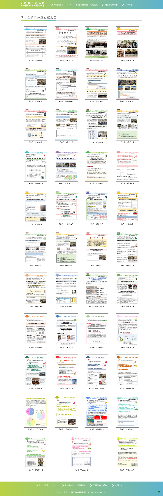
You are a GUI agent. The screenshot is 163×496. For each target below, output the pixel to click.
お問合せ (129, 5)
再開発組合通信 (111, 5)
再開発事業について (62, 5)
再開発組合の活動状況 (88, 5)
